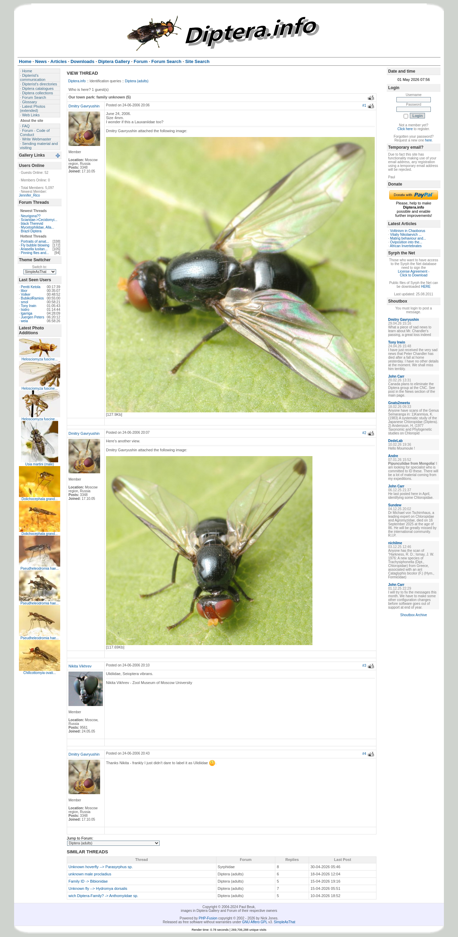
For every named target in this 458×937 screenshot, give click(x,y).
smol (24, 302)
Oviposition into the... (406, 242)
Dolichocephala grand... (39, 499)
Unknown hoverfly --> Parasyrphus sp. (100, 867)
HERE (425, 286)
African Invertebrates (406, 246)
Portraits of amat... (35, 241)
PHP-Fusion (208, 918)
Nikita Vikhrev (80, 666)
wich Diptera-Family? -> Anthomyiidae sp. (103, 896)
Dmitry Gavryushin (83, 106)
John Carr (396, 376)
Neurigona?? (31, 216)
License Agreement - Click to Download (413, 273)
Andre (393, 456)
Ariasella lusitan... (34, 249)
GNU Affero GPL (254, 922)
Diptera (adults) (136, 81)
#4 (364, 754)
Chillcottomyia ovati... (39, 673)
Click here (405, 129)
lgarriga (26, 313)
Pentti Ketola (31, 287)
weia (24, 321)
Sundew (394, 505)
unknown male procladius (89, 874)
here (428, 140)
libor (24, 291)
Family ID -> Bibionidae (88, 881)
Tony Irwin (28, 306)
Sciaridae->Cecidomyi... (39, 220)
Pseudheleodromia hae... (39, 568)
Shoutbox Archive (413, 615)
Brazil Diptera (31, 231)
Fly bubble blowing (35, 245)
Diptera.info (77, 81)
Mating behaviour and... (408, 238)
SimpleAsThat (284, 922)
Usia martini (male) (39, 464)
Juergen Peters (32, 317)
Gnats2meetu (399, 403)
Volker (26, 294)
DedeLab (395, 441)
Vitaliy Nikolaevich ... (406, 234)
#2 (364, 433)
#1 (364, 105)
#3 (364, 665)
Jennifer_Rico (29, 195)
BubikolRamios (32, 298)
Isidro (25, 310)
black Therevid (32, 223)
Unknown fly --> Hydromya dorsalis (97, 888)
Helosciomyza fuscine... (39, 359)
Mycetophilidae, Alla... (37, 227)
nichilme (395, 543)
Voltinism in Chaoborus (407, 231)
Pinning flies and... (35, 253)
